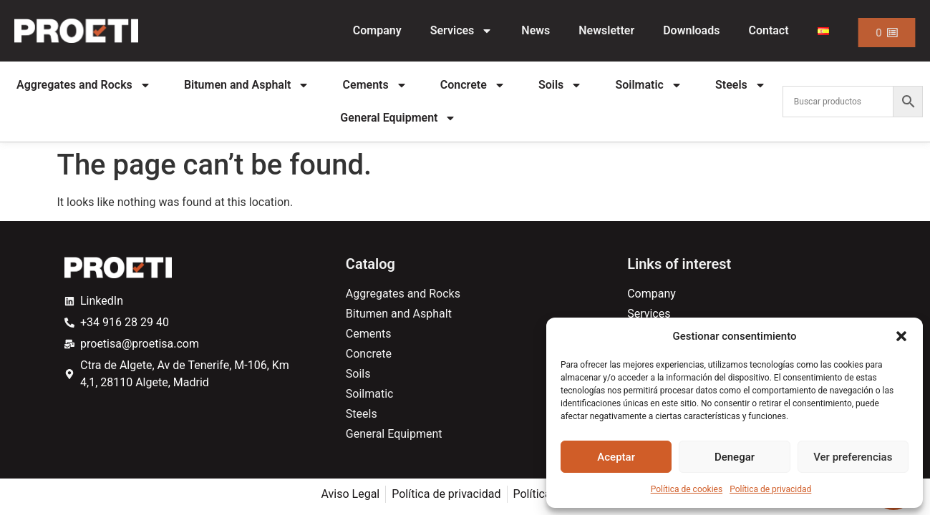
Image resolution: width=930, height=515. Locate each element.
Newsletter (606, 30)
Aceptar (616, 457)
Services (461, 31)
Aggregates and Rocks (83, 85)
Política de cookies (687, 489)
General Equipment (398, 118)
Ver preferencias (852, 457)
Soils (560, 85)
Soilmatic (648, 85)
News (535, 30)
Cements (375, 85)
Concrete (472, 85)
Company (377, 30)
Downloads (691, 30)
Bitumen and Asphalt (247, 85)
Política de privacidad (770, 489)
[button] (901, 336)
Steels (740, 85)
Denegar (735, 457)
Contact (768, 30)
